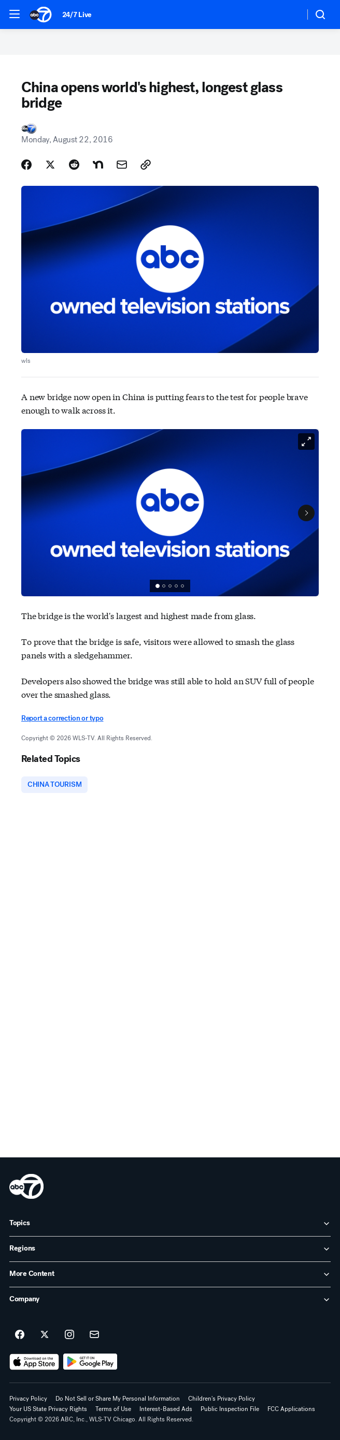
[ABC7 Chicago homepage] (41, 14)
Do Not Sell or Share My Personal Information (117, 1398)
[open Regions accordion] (170, 1249)
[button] (14, 14)
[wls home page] (26, 1186)
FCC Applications (291, 1409)
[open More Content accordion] (170, 1274)
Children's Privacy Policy (221, 1398)
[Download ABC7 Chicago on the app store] (34, 1362)
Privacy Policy (28, 1398)
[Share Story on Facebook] (26, 164)
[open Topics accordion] (170, 1223)
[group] (170, 586)
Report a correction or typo (62, 718)
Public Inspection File (230, 1409)
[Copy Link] (145, 164)
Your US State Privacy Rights (48, 1409)
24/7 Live (77, 15)
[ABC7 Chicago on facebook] (19, 1335)
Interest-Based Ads (165, 1409)
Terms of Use (113, 1409)
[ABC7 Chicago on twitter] (44, 1335)
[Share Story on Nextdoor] (98, 164)
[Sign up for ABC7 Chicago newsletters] (94, 1335)
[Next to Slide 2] (306, 513)
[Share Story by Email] (122, 164)
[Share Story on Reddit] (74, 164)
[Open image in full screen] (306, 441)
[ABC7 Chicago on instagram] (69, 1335)
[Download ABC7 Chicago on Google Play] (90, 1362)
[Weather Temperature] (288, 14)
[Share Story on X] (50, 164)
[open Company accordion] (170, 1300)
